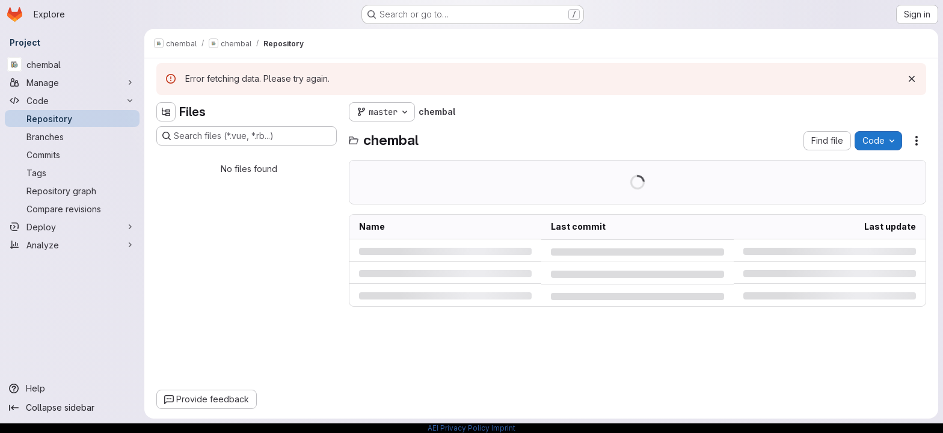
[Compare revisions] (72, 208)
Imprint (503, 427)
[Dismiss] (912, 79)
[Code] (72, 100)
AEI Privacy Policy (459, 427)
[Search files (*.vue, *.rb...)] (246, 136)
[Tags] (72, 172)
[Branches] (72, 136)
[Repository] (72, 118)
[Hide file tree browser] (166, 111)
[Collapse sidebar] (72, 407)
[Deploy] (72, 226)
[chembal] (72, 64)
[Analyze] (72, 244)
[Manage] (72, 82)
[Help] (72, 388)
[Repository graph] (72, 190)
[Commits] (72, 154)
